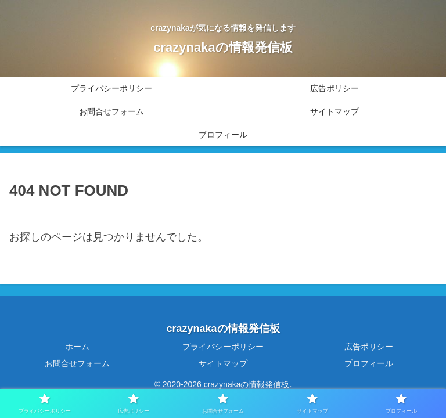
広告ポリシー (368, 346)
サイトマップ (223, 363)
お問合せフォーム (77, 363)
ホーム (77, 346)
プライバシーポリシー (223, 346)
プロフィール (368, 363)
